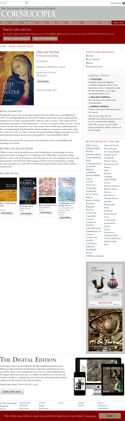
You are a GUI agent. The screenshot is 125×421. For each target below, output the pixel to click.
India (106, 170)
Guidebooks (109, 158)
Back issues (24, 408)
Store (3, 46)
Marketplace (91, 22)
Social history (110, 223)
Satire (106, 217)
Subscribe (118, 22)
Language (108, 176)
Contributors (102, 408)
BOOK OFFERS (93, 175)
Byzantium (90, 203)
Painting (107, 201)
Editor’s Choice (92, 145)
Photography (109, 204)
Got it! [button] (110, 416)
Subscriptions (94, 66)
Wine (106, 244)
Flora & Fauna (110, 148)
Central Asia (91, 213)
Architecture (91, 191)
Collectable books (93, 228)
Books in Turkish (93, 200)
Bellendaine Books (93, 154)
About (104, 22)
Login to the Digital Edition (45, 38)
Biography (90, 206)
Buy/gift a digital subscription (16, 38)
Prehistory (108, 211)
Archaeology (91, 188)
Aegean (89, 178)
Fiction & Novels (111, 145)
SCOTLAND (109, 220)
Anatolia (89, 182)
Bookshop (29, 22)
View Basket (115, 3)
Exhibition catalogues (95, 256)
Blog (51, 22)
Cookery (89, 234)
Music (89, 62)
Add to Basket (43, 81)
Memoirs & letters (112, 186)
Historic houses (110, 161)
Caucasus (90, 219)
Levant (107, 183)
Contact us (102, 405)
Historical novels (111, 164)
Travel (61, 22)
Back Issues (93, 59)
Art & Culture (92, 194)
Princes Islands (110, 214)
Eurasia (89, 253)
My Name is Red (26, 206)
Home (5, 22)
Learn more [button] (91, 416)
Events (81, 405)
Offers (42, 22)
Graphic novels (110, 155)
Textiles (107, 226)
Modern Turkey (110, 189)
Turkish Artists (110, 241)
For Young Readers (112, 151)
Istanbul (107, 173)
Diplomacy (90, 246)
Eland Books (91, 249)
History (107, 167)
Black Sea (90, 210)
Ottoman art (109, 195)
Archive (16, 22)
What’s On (74, 22)
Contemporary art (93, 231)
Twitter (3, 409)
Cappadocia (91, 216)
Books (12, 46)
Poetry (107, 207)
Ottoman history (111, 198)
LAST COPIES (110, 179)
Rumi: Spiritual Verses (48, 205)
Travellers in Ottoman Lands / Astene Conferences (112, 235)
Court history (91, 243)
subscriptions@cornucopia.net (108, 109)
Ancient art (90, 185)
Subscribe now (12, 391)
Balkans (89, 197)
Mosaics (107, 192)
